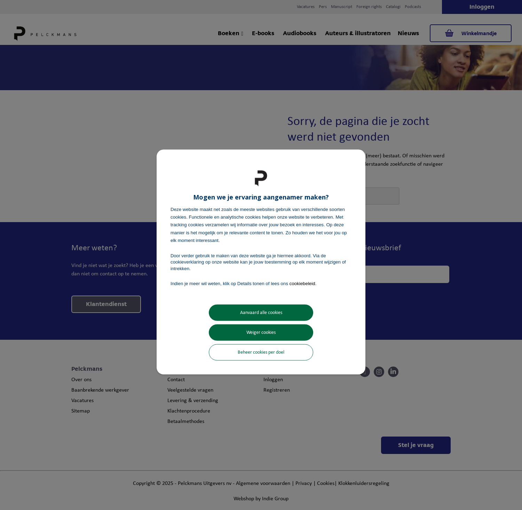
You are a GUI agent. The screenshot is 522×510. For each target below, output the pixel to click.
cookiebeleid (302, 283)
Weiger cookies (261, 332)
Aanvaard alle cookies (261, 312)
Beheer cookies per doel (261, 352)
